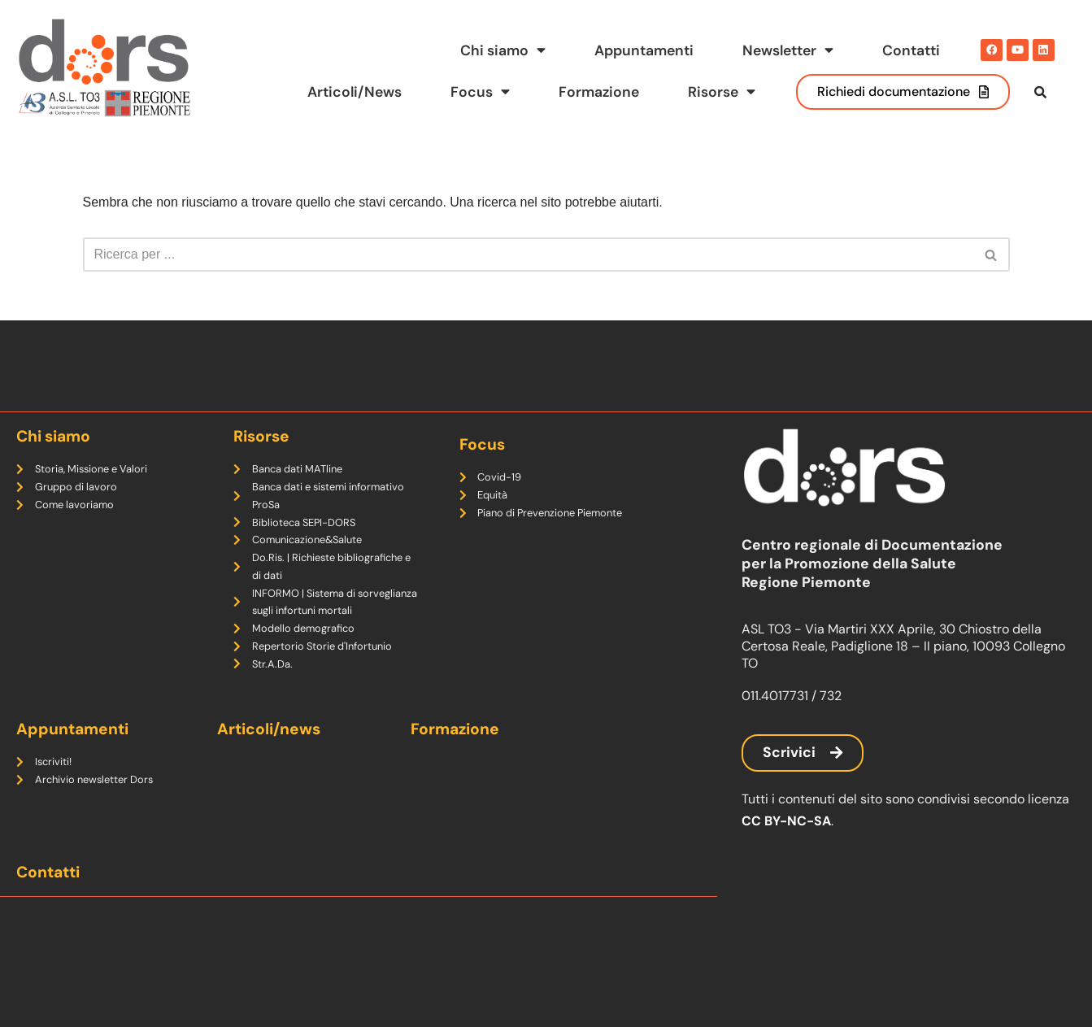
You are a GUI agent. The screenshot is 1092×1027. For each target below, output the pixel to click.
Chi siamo (503, 50)
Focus (480, 91)
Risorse (721, 91)
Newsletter (787, 50)
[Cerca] (528, 254)
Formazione (599, 92)
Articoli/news (268, 729)
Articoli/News (354, 92)
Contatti (911, 50)
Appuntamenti (644, 50)
